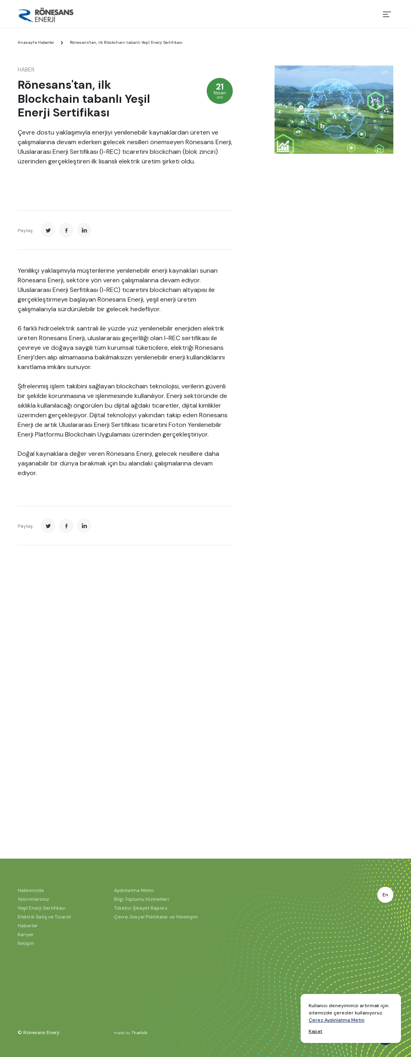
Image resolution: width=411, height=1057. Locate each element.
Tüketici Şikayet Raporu (140, 908)
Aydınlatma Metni (134, 890)
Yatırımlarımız (33, 899)
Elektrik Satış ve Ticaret (44, 917)
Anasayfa (27, 42)
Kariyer (26, 934)
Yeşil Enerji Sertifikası (41, 908)
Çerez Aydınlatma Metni (336, 1020)
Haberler (46, 42)
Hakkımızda (31, 890)
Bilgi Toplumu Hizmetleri (141, 899)
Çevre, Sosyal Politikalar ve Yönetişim (156, 917)
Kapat (315, 1031)
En (385, 895)
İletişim (26, 943)
